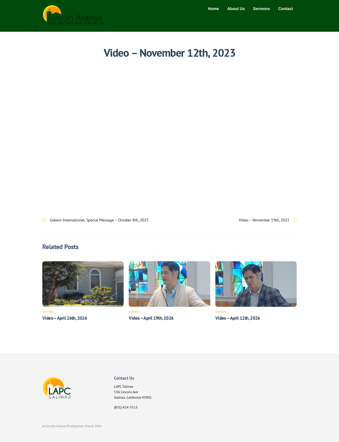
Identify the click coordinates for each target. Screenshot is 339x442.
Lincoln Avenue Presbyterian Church (70, 426)
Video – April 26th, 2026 (64, 318)
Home (213, 9)
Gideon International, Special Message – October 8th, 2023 (99, 220)
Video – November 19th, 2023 (264, 220)
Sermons (261, 9)
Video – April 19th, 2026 (151, 318)
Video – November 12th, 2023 (170, 53)
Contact (285, 9)
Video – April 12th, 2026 (237, 318)
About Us (236, 9)
